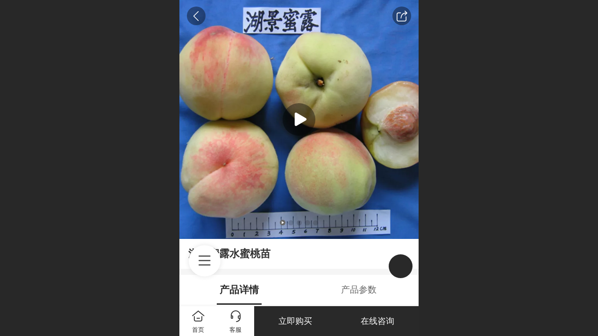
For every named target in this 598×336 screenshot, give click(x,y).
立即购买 (295, 321)
